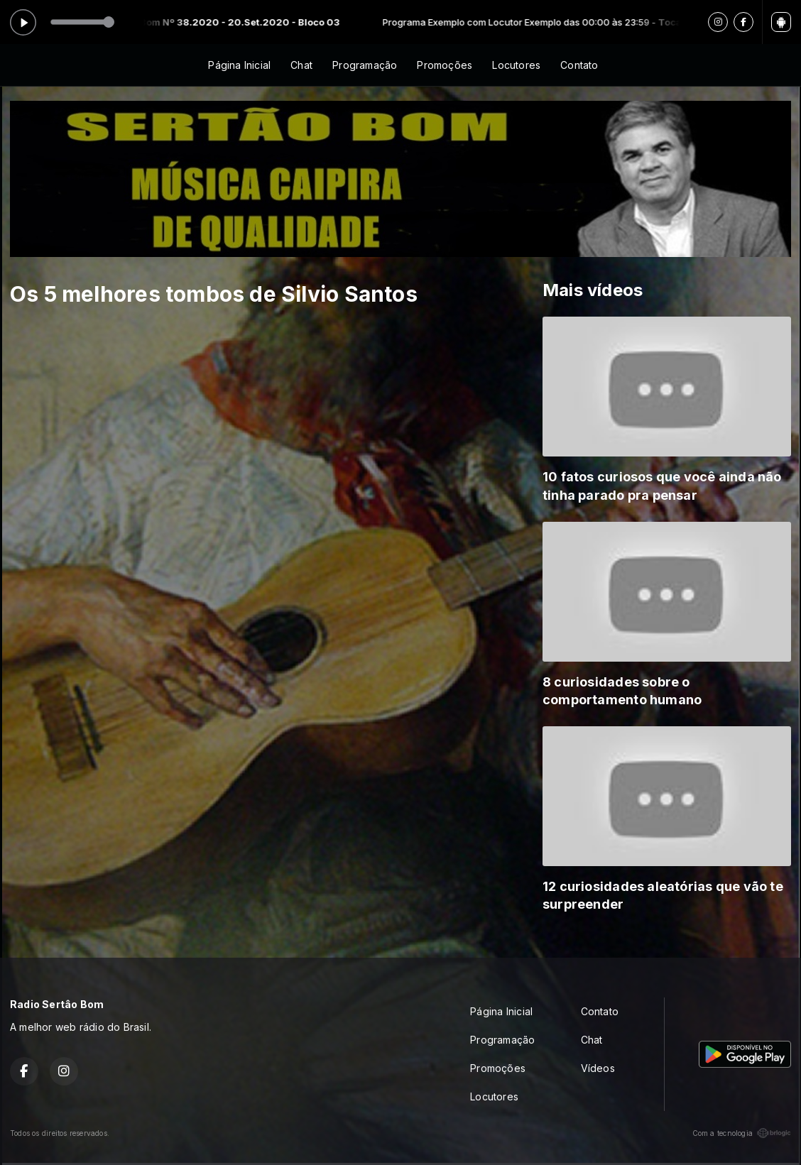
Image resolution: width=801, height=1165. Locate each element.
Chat (301, 65)
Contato (579, 65)
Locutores (516, 65)
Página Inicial (239, 65)
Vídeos (598, 1068)
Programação (364, 65)
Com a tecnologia (741, 1133)
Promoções (444, 65)
